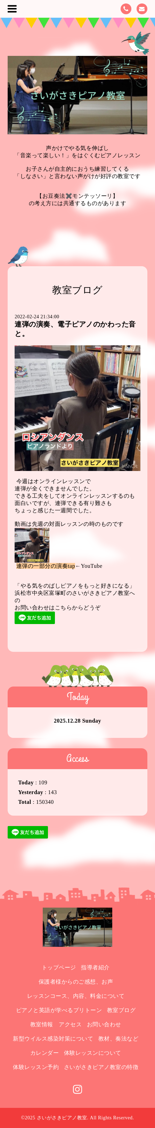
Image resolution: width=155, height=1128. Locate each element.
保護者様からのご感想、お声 (76, 982)
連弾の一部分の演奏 (42, 566)
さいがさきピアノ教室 (62, 1117)
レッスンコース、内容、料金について (76, 996)
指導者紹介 (95, 967)
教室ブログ (121, 1010)
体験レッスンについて (92, 1053)
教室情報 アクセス (56, 1024)
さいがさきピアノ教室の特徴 (101, 1067)
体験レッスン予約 (36, 1067)
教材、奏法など (118, 1039)
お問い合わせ (104, 1024)
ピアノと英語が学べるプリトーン (59, 1010)
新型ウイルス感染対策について (53, 1039)
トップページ (59, 967)
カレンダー (44, 1053)
